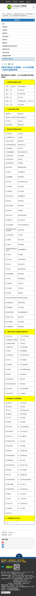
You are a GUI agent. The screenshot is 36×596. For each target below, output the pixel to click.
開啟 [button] (18, 555)
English (28, 1)
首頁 (3, 14)
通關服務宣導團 (6, 55)
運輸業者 (4, 33)
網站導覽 (8, 1)
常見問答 (15, 1)
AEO (3, 23)
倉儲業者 (4, 30)
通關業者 (9, 14)
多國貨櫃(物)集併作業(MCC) (10, 46)
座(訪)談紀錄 (5, 52)
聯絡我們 (22, 1)
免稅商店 (4, 39)
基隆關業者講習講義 (19, 14)
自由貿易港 (5, 36)
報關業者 (4, 43)
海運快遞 (4, 27)
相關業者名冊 (6, 49)
